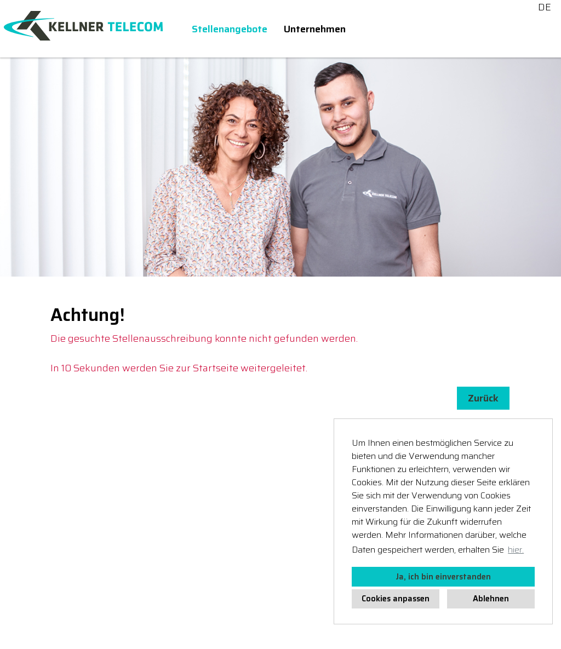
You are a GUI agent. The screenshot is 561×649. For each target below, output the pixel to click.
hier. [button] (516, 549)
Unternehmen (315, 29)
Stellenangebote (229, 29)
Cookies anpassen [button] (396, 599)
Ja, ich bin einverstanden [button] (443, 577)
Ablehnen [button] (491, 599)
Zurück (483, 398)
